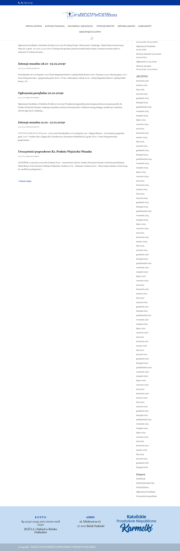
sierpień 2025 (142, 115)
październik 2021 (143, 315)
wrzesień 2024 (142, 163)
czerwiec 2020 (142, 385)
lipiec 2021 (140, 328)
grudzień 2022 (142, 254)
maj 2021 (140, 337)
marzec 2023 (141, 241)
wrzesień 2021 (142, 320)
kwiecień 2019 (142, 445)
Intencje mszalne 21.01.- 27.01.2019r (41, 122)
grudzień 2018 (142, 463)
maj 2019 (140, 441)
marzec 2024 (141, 189)
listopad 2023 (142, 207)
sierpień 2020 (142, 376)
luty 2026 (140, 89)
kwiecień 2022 (142, 289)
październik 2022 (143, 263)
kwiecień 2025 (142, 133)
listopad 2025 (142, 102)
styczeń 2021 (141, 354)
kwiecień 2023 (142, 237)
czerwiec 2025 (142, 124)
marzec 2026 (141, 85)
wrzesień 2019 (142, 424)
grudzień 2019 (142, 411)
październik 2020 (144, 367)
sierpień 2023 (142, 220)
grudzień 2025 (142, 98)
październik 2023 (143, 211)
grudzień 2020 (142, 359)
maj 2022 (140, 285)
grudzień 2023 (142, 202)
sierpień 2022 (142, 272)
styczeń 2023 (141, 250)
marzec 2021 (141, 346)
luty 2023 (140, 246)
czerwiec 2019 (142, 437)
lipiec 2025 (141, 120)
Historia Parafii (126, 26)
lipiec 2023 (141, 224)
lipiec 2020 (141, 380)
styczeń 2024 (142, 198)
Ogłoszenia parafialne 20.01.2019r (41, 93)
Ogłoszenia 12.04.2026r (146, 61)
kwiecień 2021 (142, 341)
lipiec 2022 (141, 276)
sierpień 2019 (142, 428)
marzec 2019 (141, 450)
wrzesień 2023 (142, 215)
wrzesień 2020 (142, 372)
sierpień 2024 (142, 168)
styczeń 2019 (141, 459)
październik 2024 (144, 159)
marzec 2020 (142, 398)
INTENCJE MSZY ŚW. (105, 26)
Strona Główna (34, 26)
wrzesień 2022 (142, 267)
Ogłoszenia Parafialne (80, 26)
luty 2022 (140, 298)
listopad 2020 (142, 363)
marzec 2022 (141, 293)
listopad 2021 (142, 311)
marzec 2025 (141, 137)
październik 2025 (143, 107)
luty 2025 (140, 141)
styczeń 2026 (142, 94)
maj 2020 (140, 389)
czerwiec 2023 (142, 228)
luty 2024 (140, 194)
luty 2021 (140, 350)
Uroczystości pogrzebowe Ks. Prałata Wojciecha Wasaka (55, 152)
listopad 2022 (142, 259)
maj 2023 (140, 233)
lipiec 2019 (140, 432)
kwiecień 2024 (142, 185)
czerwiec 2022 (142, 280)
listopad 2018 (142, 467)
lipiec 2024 (141, 172)
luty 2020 (140, 402)
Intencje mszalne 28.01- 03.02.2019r (42, 64)
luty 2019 (140, 454)
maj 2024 (140, 181)
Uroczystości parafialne (146, 496)
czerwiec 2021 (142, 332)
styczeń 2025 (141, 146)
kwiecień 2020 (142, 393)
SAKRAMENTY (144, 26)
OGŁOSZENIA (142, 487)
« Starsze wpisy (24, 181)
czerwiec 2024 (142, 176)
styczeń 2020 (142, 406)
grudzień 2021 (142, 307)
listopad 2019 (142, 415)
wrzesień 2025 (142, 111)
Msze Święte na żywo (90, 32)
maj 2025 (140, 128)
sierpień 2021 (142, 324)
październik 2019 (143, 419)
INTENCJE (140, 479)
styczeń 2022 (142, 302)
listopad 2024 (142, 155)
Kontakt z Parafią (54, 26)
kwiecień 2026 (142, 81)
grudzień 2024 (142, 150)
